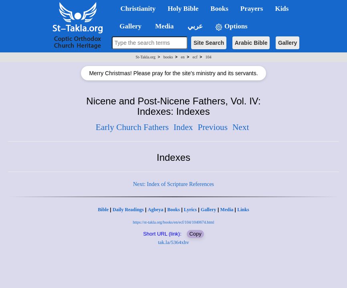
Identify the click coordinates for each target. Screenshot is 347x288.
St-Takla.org (145, 57)
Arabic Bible (251, 43)
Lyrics (190, 209)
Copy (195, 234)
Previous (213, 127)
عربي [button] (194, 26)
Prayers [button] (251, 8)
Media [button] (163, 26)
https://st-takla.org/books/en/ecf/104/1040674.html (173, 222)
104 (208, 57)
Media (227, 209)
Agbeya (155, 209)
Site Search (209, 43)
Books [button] (219, 8)
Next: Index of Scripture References (173, 184)
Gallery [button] (128, 26)
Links (243, 209)
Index (183, 127)
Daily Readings (128, 209)
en (182, 57)
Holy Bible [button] (182, 8)
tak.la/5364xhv (173, 242)
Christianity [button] (138, 8)
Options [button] (231, 26)
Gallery (287, 43)
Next (240, 127)
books (168, 57)
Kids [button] (281, 8)
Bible (103, 209)
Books (173, 209)
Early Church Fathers (132, 127)
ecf (195, 57)
